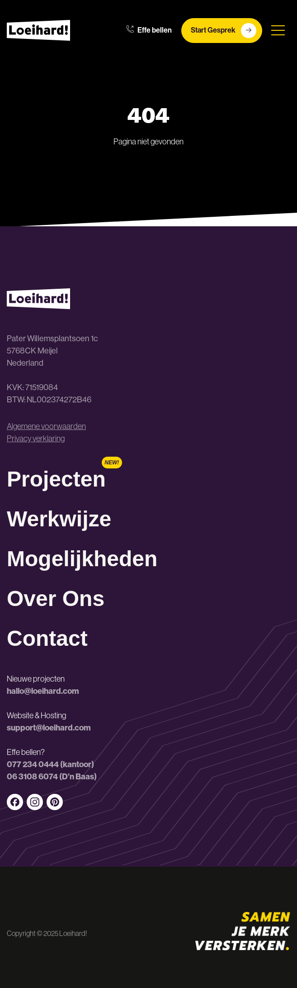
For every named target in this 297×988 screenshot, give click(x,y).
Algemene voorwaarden (46, 426)
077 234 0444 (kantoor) (50, 764)
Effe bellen (149, 30)
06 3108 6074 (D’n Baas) (52, 777)
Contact (47, 638)
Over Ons (55, 599)
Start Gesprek (223, 30)
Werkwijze (59, 519)
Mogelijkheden (82, 559)
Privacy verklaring (36, 438)
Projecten (56, 479)
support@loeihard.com (49, 728)
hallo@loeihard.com (43, 691)
